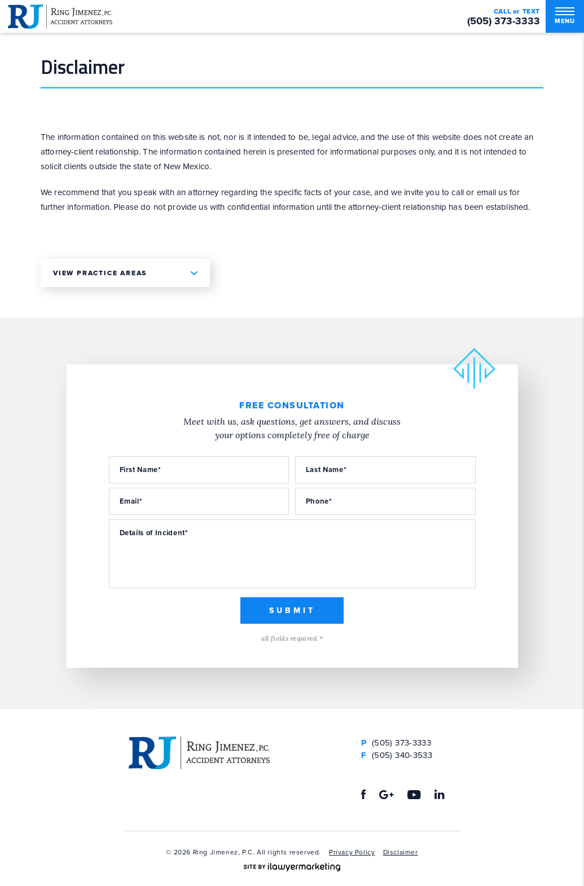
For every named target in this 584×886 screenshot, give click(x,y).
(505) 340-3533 (396, 755)
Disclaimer (400, 852)
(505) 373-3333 (503, 21)
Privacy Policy (352, 852)
